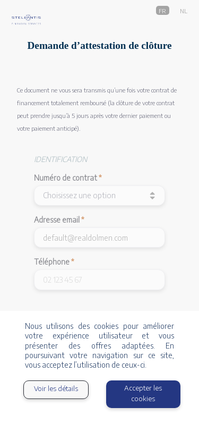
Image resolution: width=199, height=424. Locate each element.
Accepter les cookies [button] (143, 393)
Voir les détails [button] (56, 388)
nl (183, 10)
